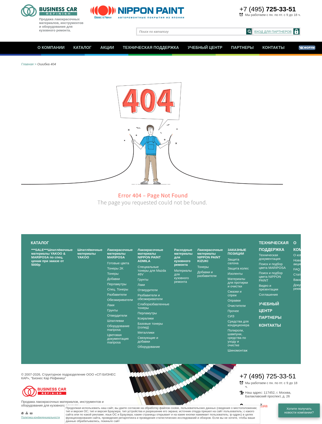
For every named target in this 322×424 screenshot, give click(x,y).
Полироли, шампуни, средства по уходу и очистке (237, 337)
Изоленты (235, 273)
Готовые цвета (118, 263)
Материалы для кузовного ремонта (183, 276)
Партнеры (242, 47)
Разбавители (117, 294)
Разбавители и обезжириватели (150, 297)
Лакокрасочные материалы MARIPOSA (120, 253)
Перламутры (116, 284)
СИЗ (231, 316)
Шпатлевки (115, 321)
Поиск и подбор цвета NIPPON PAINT (270, 276)
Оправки (234, 300)
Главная (27, 64)
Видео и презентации (268, 287)
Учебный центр (205, 47)
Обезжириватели (120, 300)
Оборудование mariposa (118, 327)
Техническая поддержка (151, 47)
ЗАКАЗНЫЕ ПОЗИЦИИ (237, 251)
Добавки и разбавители (206, 274)
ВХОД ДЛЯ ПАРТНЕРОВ (273, 31)
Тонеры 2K (115, 268)
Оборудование (149, 346)
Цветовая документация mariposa (118, 338)
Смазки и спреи (235, 293)
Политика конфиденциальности (40, 417)
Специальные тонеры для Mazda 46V (152, 270)
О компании (51, 47)
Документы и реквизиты (303, 286)
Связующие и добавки (148, 339)
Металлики (146, 332)
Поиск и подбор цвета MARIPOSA (272, 266)
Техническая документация (269, 257)
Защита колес (238, 268)
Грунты (112, 310)
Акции (107, 47)
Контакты (273, 47)
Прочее (233, 311)
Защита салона (233, 261)
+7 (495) (267, 9)
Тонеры (113, 273)
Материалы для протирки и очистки (238, 282)
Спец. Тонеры (117, 289)
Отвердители (117, 315)
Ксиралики (146, 318)
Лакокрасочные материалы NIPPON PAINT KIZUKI (210, 255)
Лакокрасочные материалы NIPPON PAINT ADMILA (150, 255)
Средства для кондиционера (238, 323)
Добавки (113, 279)
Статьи (298, 274)
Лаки (110, 305)
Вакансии (300, 280)
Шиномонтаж (238, 350)
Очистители (237, 305)
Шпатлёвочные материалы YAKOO (89, 253)
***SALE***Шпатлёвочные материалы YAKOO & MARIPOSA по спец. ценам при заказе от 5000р (52, 257)
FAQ (296, 269)
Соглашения (268, 294)
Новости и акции (301, 262)
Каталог (82, 47)
